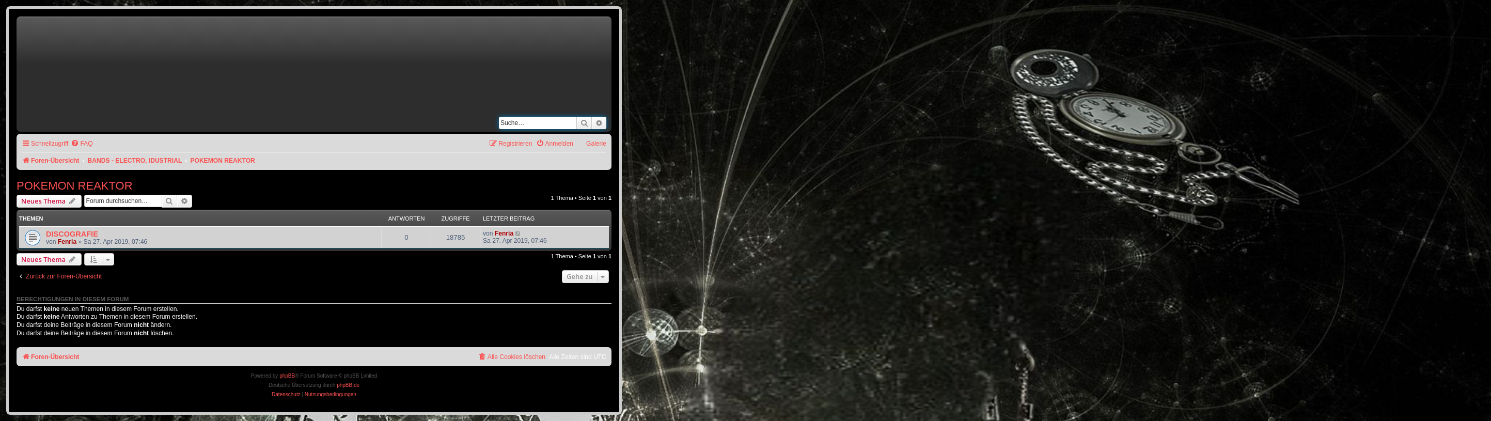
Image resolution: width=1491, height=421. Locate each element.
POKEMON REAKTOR (75, 185)
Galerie (596, 143)
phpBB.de (348, 385)
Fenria (67, 241)
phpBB (287, 376)
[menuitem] (81, 144)
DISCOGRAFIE (72, 234)
